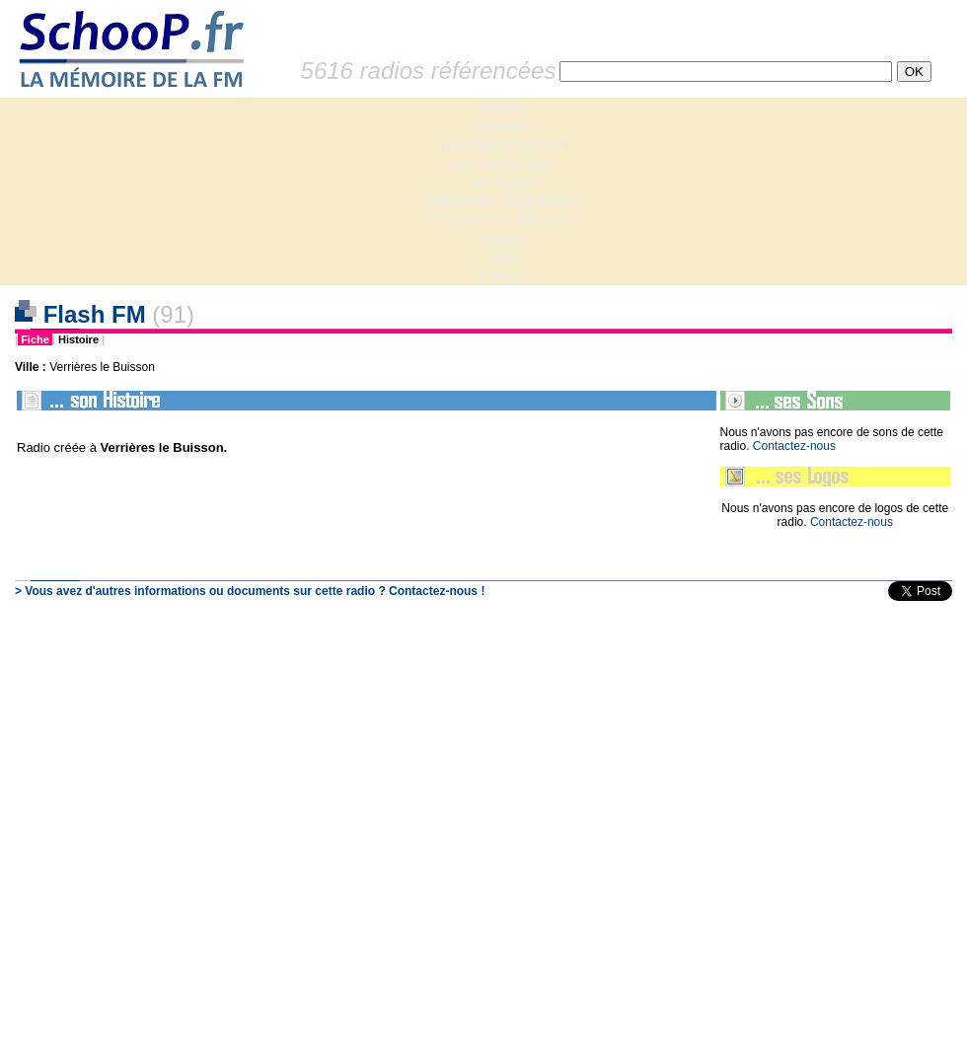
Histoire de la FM (503, 144)
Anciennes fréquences (503, 200)
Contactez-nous (794, 446)
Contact (503, 275)
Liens (503, 257)
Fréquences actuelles (503, 219)
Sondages (503, 182)
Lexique (503, 238)
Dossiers (503, 125)
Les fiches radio (503, 163)
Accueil (503, 107)
